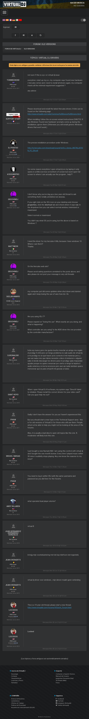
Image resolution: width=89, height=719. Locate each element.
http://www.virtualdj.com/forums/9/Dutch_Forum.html (49, 608)
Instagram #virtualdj (63, 703)
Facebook (60, 699)
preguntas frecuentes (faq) (65, 678)
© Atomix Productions (44, 717)
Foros (58, 683)
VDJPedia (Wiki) (61, 680)
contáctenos (15, 701)
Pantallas (14, 683)
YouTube (59, 701)
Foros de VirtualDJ (13, 49)
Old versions (29, 49)
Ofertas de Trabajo (17, 703)
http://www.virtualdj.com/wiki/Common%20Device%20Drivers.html (54, 114)
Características (16, 678)
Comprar (14, 676)
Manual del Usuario (62, 676)
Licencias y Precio (17, 680)
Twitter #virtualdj (62, 705)
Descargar (14, 674)
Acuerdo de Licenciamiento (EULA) (23, 707)
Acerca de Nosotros (17, 699)
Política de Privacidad (18, 705)
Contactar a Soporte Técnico (65, 674)
